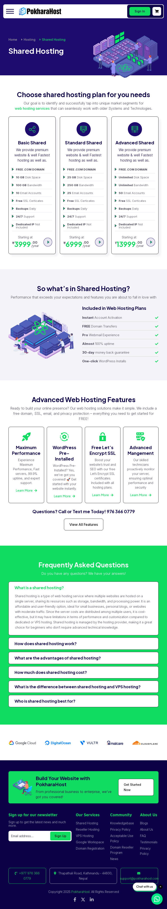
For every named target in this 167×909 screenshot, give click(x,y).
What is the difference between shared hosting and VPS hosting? (78, 686)
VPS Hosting (85, 836)
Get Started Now (132, 787)
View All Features (83, 524)
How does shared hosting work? (46, 643)
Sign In (140, 11)
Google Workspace (90, 842)
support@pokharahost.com (139, 876)
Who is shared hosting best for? (45, 700)
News (114, 859)
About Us (146, 829)
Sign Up (60, 836)
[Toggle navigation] (10, 11)
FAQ (143, 836)
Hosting (29, 39)
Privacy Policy (120, 829)
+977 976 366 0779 (27, 875)
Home (12, 39)
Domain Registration (90, 848)
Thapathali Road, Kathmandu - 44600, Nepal (83, 875)
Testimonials (148, 842)
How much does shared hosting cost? (51, 672)
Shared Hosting (87, 823)
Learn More (26, 490)
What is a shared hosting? (39, 587)
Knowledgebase (122, 823)
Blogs (144, 823)
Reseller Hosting (87, 829)
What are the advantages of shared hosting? (58, 657)
